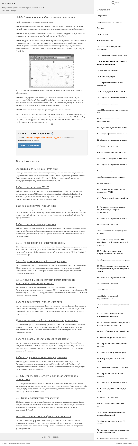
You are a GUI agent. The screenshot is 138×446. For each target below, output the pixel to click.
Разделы (55, 437)
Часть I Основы (102, 34)
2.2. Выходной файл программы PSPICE (112, 134)
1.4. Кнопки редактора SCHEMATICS (111, 91)
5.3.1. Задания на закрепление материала (112, 277)
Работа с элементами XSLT (32, 187)
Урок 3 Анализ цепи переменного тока (111, 152)
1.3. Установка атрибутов (106, 76)
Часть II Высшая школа (105, 290)
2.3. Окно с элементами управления (37, 397)
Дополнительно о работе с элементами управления (47, 320)
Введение (100, 28)
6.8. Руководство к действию (108, 397)
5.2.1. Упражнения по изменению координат (113, 260)
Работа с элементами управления (36, 205)
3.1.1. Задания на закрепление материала (112, 165)
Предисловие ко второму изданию (110, 22)
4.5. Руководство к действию (107, 225)
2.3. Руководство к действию (107, 146)
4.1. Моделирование (104, 183)
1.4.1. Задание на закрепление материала (112, 98)
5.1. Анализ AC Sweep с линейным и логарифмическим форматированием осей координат (112, 242)
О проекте (46, 437)
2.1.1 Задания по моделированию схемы (112, 128)
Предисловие (102, 16)
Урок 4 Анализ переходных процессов (111, 177)
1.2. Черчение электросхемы (107, 70)
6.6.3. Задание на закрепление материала (112, 382)
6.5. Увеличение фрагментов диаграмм (111, 337)
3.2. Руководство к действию (107, 171)
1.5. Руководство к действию (107, 104)
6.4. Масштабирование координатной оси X (113, 331)
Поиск (115, 3)
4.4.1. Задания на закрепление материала (112, 218)
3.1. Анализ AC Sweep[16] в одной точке (112, 158)
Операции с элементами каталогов (37, 168)
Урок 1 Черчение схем (105, 40)
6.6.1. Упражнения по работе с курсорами (112, 367)
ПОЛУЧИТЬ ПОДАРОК (29, 146)
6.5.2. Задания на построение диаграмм (111, 352)
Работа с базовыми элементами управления (42, 338)
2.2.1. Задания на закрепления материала (112, 140)
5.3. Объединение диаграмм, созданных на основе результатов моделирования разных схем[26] (113, 268)
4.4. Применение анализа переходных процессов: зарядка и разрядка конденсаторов (111, 209)
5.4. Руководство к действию (107, 284)
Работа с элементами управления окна (39, 301)
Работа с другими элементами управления (41, 357)
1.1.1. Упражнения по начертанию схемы (112, 55)
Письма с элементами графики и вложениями (43, 416)
